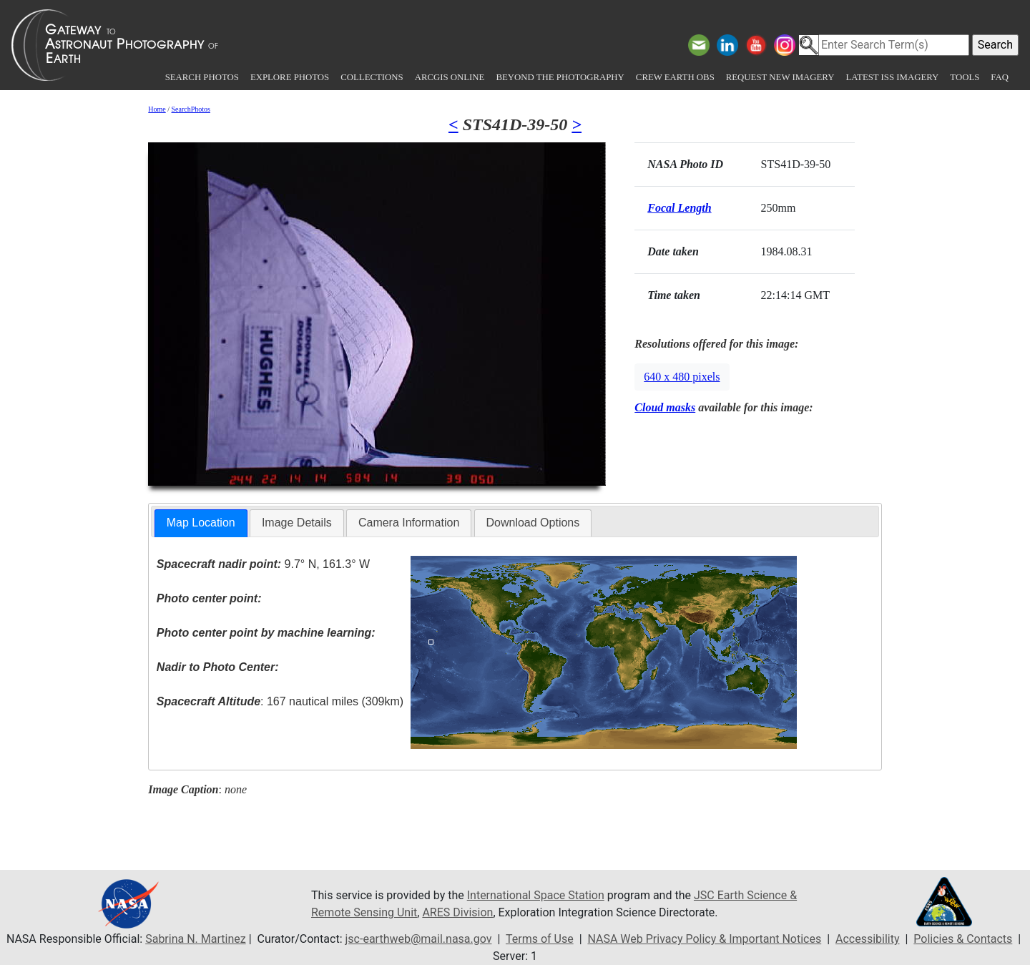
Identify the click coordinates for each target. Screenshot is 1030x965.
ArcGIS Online (450, 77)
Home (156, 109)
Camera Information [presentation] (408, 522)
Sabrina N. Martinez (195, 939)
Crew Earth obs (675, 77)
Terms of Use (540, 939)
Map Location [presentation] (201, 522)
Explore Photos (289, 77)
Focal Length (679, 208)
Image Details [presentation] (297, 522)
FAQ (1000, 77)
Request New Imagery (780, 77)
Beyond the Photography (560, 77)
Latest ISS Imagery (891, 77)
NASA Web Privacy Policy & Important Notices (704, 939)
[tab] (200, 523)
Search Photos (202, 77)
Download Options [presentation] (533, 522)
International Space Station (535, 895)
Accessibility (867, 939)
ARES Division (457, 912)
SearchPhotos (191, 109)
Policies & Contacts (962, 939)
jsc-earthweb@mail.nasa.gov (418, 939)
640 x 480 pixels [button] (682, 377)
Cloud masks (664, 407)
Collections (371, 77)
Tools (964, 77)
